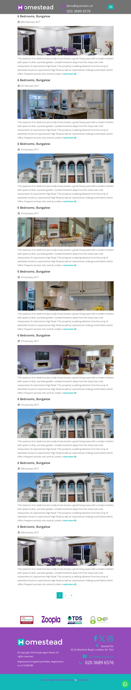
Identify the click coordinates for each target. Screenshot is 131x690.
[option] (26, 620)
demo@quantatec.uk (80, 6)
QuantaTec (83, 679)
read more (69, 73)
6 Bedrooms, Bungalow (33, 16)
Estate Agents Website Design (58, 679)
